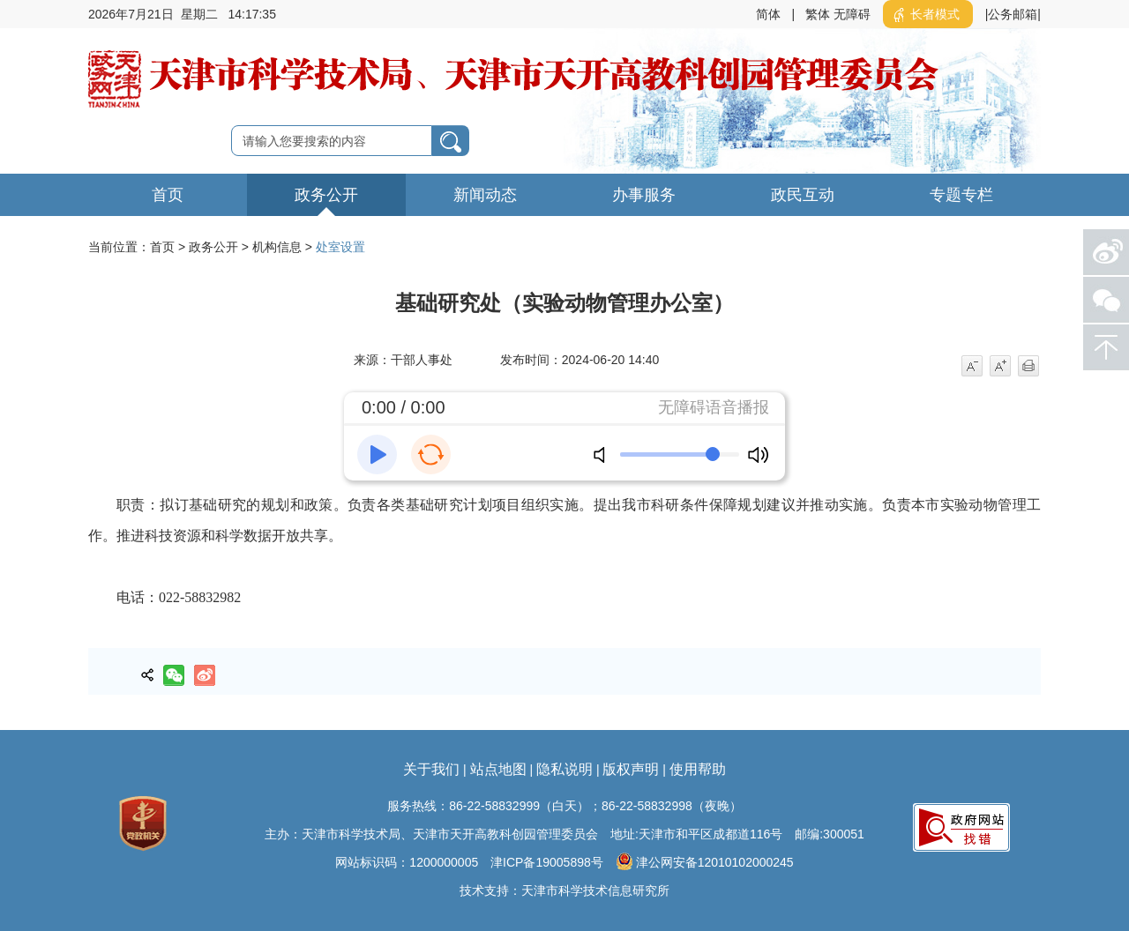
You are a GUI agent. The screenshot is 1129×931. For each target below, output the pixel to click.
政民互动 (802, 195)
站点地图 (498, 769)
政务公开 (326, 195)
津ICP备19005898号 (546, 862)
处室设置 (340, 247)
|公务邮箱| (1013, 14)
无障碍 (852, 14)
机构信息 (277, 247)
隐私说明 (564, 769)
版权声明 (630, 769)
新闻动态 (485, 195)
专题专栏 (961, 195)
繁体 (817, 14)
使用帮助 (697, 769)
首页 (167, 195)
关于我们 (431, 769)
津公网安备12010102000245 (705, 861)
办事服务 (644, 195)
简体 (768, 14)
